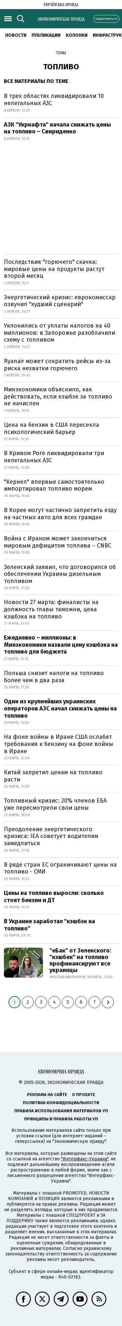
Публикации (46, 35)
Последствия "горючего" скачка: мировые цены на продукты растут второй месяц (54, 268)
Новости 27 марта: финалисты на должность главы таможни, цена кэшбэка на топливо (51, 609)
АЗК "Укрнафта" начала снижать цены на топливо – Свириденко (57, 128)
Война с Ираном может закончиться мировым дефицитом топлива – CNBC (57, 542)
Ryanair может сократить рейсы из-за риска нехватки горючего (57, 365)
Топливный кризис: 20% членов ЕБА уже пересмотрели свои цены (55, 804)
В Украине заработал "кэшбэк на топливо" (49, 925)
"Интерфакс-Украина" (84, 1159)
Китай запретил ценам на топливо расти (53, 776)
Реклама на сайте (47, 1094)
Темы (61, 53)
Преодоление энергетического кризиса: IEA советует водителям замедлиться (51, 836)
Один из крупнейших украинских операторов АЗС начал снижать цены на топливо (60, 708)
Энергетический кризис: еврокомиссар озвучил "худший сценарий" (59, 301)
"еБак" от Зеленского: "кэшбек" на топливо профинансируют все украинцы (80, 960)
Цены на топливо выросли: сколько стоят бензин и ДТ (54, 896)
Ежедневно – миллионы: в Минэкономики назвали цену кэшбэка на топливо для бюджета (61, 644)
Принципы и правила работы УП (61, 1118)
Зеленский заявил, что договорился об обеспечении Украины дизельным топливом (60, 574)
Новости (15, 35)
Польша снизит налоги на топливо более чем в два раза (54, 677)
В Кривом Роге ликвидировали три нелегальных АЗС (54, 457)
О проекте (83, 1094)
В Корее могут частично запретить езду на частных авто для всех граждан (60, 514)
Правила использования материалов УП (61, 1110)
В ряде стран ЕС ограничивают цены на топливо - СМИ (60, 868)
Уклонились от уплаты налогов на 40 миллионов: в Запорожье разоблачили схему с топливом (59, 332)
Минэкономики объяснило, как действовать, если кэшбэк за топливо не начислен (58, 396)
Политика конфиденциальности (61, 1102)
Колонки (77, 35)
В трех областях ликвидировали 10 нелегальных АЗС (54, 99)
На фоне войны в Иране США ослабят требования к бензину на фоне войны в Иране (58, 743)
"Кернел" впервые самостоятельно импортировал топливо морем (54, 485)
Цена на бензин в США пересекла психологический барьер (51, 428)
